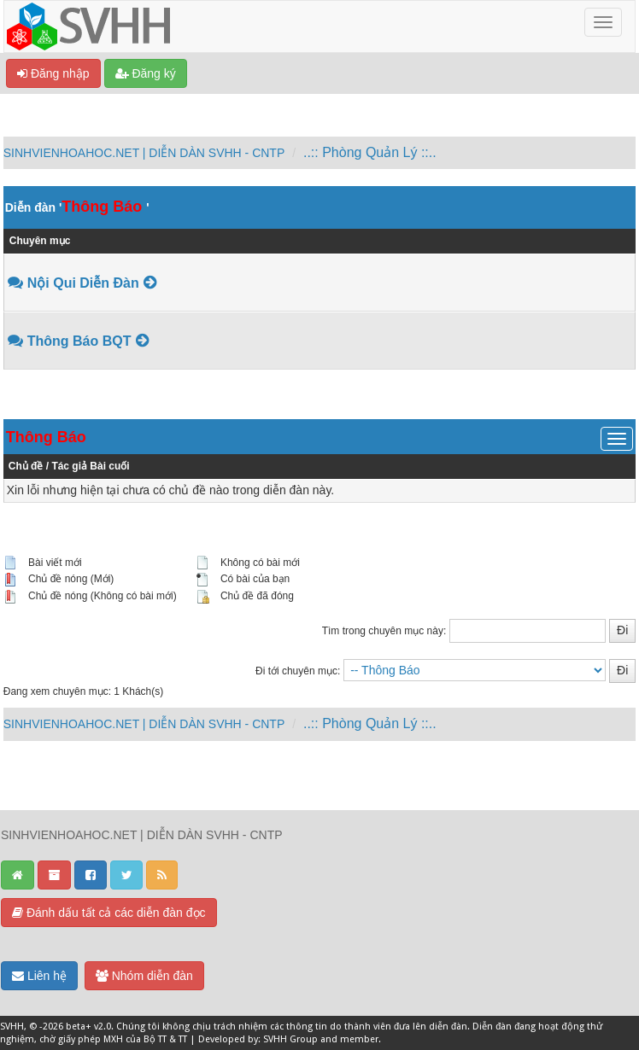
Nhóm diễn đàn (144, 976)
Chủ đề (26, 466)
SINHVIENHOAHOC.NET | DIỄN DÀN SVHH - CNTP (144, 153)
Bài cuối (109, 466)
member (359, 1039)
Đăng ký (145, 73)
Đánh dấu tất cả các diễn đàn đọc (109, 912)
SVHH (12, 1026)
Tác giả (69, 466)
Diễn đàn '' (77, 207)
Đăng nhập (53, 73)
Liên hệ (39, 976)
